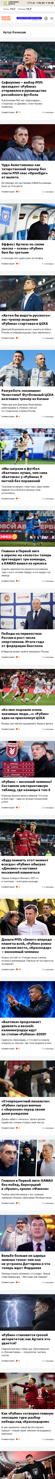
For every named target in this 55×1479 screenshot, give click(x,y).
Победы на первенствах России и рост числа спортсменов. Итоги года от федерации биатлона (22, 639)
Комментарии (11, 112)
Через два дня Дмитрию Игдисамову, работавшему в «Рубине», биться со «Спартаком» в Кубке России (21, 407)
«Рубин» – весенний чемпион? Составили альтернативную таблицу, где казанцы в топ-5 (26, 786)
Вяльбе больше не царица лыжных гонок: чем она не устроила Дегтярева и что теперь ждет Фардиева (25, 1261)
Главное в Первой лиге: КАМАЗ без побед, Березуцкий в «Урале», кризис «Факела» (27, 1184)
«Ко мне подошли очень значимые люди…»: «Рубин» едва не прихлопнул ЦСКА (25, 714)
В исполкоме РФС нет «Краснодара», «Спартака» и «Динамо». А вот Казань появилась (21, 103)
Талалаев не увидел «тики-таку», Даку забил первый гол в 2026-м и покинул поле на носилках (25, 490)
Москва (22, 9)
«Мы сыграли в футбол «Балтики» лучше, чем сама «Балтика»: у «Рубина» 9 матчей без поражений (24, 474)
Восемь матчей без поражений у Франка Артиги (27, 723)
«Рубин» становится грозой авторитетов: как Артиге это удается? (25, 1339)
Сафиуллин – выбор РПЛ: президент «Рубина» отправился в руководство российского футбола (23, 88)
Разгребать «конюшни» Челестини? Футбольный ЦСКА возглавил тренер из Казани (27, 394)
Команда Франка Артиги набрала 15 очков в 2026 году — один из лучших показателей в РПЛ (24, 798)
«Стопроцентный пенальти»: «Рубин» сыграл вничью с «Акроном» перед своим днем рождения (25, 1107)
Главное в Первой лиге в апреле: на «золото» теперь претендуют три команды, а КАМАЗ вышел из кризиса (26, 557)
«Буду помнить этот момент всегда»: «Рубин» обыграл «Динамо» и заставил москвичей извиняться (24, 866)
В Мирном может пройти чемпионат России (25, 651)
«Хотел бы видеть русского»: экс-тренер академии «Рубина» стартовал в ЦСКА (25, 319)
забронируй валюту (13, 3)
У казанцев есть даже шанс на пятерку (22, 258)
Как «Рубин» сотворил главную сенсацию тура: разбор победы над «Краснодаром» (27, 1417)
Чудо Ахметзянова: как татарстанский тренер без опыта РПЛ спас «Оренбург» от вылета (24, 171)
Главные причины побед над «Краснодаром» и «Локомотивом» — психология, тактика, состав (25, 1352)
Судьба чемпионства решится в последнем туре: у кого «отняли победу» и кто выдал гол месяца (25, 572)
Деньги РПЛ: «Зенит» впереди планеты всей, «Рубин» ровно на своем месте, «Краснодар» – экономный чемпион (26, 945)
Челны (6, 9)
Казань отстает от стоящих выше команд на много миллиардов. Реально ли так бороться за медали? (27, 960)
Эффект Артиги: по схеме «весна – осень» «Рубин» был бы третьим (22, 248)
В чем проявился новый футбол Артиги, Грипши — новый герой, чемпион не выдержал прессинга (26, 1430)
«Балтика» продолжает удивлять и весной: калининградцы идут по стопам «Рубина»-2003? (23, 1028)
